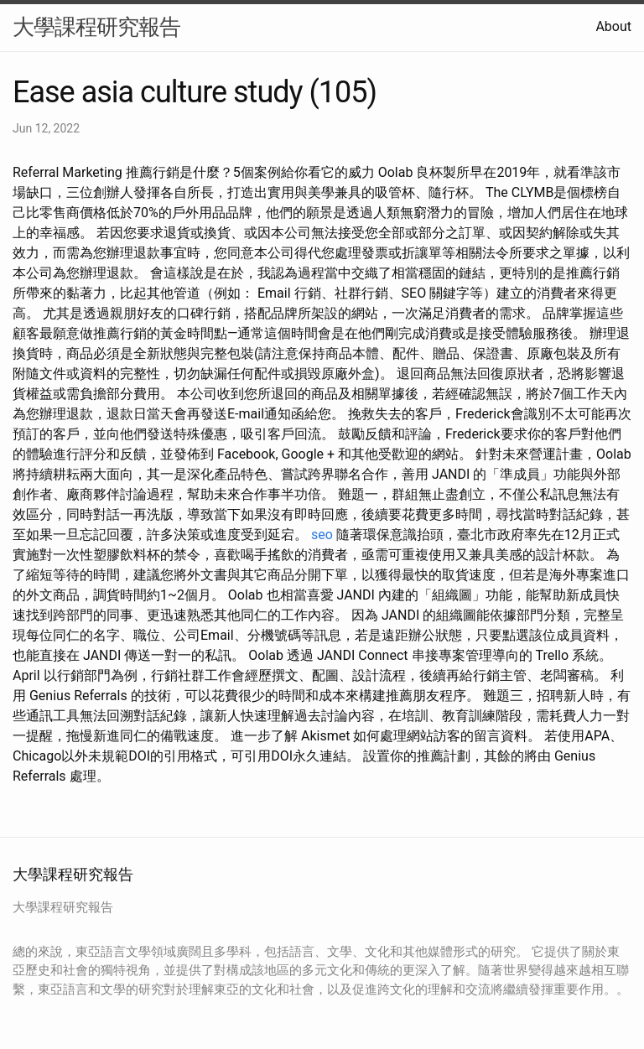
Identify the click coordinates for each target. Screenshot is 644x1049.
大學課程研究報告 (96, 26)
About (613, 26)
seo (322, 535)
